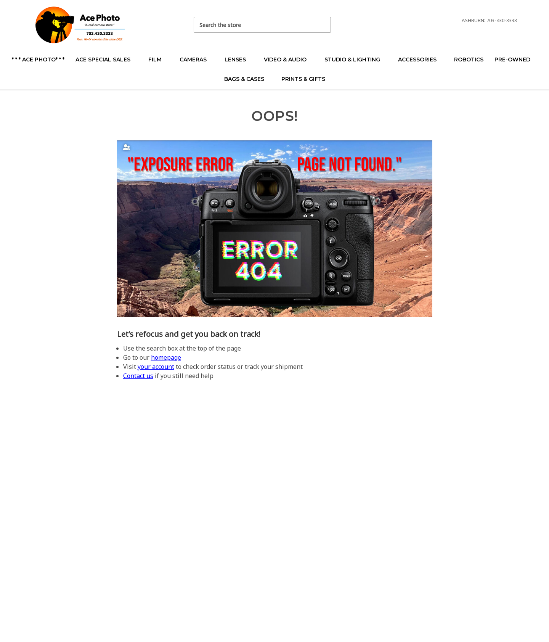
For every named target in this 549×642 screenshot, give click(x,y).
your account (156, 366)
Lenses (238, 59)
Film (158, 59)
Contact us (138, 376)
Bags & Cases (247, 79)
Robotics (468, 59)
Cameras (196, 59)
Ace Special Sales (106, 59)
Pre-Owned (515, 59)
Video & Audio (288, 59)
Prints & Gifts (303, 79)
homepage (166, 357)
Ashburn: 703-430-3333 (489, 20)
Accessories (420, 59)
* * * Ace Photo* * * (38, 59)
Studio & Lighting (355, 59)
